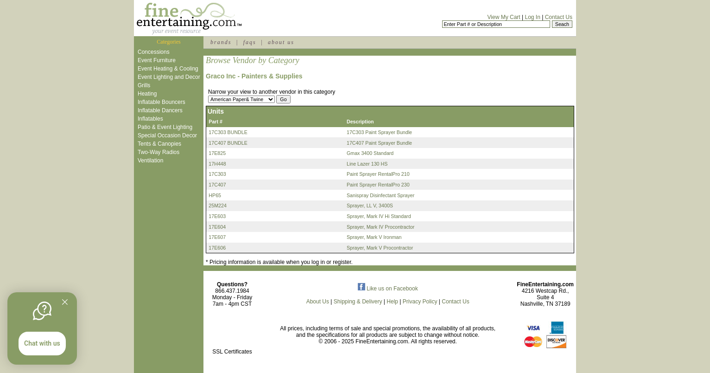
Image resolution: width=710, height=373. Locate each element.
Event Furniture (157, 60)
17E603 (217, 216)
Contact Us (558, 17)
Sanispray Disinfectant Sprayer (380, 195)
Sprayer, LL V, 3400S (370, 205)
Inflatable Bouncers (161, 102)
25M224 (218, 205)
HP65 (215, 195)
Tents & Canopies (159, 144)
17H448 (217, 164)
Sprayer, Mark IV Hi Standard (379, 216)
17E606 (217, 248)
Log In (532, 17)
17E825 (217, 153)
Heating (147, 93)
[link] (232, 332)
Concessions (154, 52)
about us (281, 42)
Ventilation (150, 160)
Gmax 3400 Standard (370, 153)
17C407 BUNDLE (228, 143)
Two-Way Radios (158, 152)
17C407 (217, 184)
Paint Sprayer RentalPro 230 (378, 184)
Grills (144, 85)
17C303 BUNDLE (228, 132)
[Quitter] (64, 302)
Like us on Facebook (388, 288)
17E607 (217, 237)
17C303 (217, 174)
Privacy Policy (420, 301)
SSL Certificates (232, 351)
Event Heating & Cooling (168, 68)
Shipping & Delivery (358, 301)
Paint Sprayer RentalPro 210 (378, 174)
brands (220, 42)
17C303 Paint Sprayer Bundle (379, 132)
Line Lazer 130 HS (367, 164)
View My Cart (504, 17)
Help (392, 301)
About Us (317, 301)
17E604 (217, 227)
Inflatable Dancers (160, 110)
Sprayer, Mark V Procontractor (380, 248)
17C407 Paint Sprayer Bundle (379, 143)
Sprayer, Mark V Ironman (374, 237)
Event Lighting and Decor (169, 77)
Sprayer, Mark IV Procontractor (380, 227)
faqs (249, 42)
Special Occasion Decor (167, 135)
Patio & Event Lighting (165, 127)
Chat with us (42, 343)
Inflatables (150, 119)
